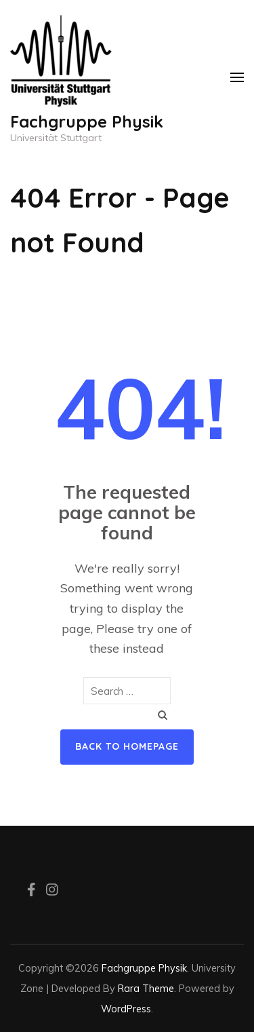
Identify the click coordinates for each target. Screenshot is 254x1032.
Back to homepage (127, 746)
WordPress (126, 1008)
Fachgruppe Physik (86, 121)
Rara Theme (146, 988)
